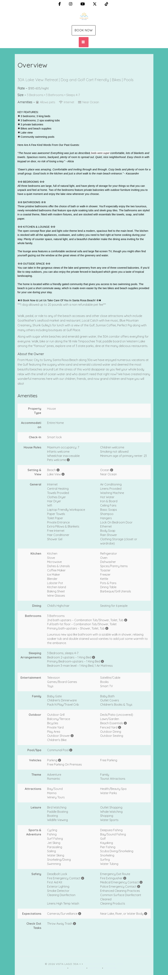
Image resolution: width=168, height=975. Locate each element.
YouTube (111, 968)
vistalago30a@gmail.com (103, 964)
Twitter (95, 968)
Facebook (58, 968)
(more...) (108, 102)
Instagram (77, 968)
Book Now (84, 30)
